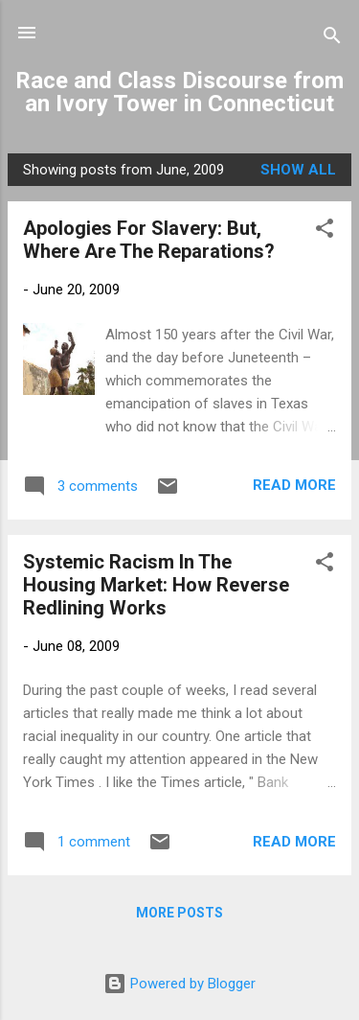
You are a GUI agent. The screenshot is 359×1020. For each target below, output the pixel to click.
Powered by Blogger (179, 983)
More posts (179, 912)
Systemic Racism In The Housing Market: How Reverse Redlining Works (156, 584)
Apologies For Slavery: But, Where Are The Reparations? (149, 240)
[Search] (332, 39)
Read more (294, 485)
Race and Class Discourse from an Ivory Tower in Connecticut (179, 92)
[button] (324, 231)
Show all (298, 169)
